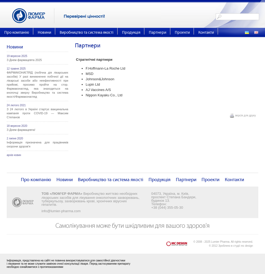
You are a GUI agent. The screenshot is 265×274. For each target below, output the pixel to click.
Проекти (182, 32)
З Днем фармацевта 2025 (24, 60)
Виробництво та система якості (86, 32)
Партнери (157, 32)
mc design (247, 245)
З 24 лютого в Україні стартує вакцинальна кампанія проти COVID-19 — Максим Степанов (37, 113)
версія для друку (245, 115)
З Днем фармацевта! (21, 129)
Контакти (206, 32)
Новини (44, 32)
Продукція (131, 32)
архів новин (14, 155)
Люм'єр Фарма (33, 15)
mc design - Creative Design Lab (180, 245)
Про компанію (16, 32)
